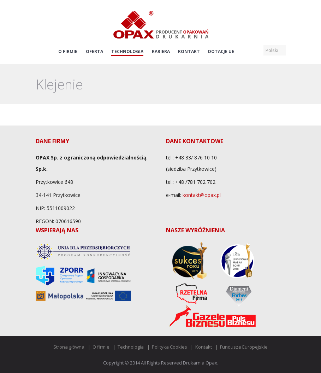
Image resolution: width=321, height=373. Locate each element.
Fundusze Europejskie (244, 347)
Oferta (94, 51)
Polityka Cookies (169, 347)
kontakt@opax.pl (202, 195)
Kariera (161, 51)
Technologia (127, 51)
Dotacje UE (221, 51)
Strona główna (68, 347)
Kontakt (189, 51)
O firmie (67, 51)
